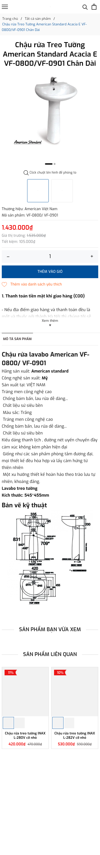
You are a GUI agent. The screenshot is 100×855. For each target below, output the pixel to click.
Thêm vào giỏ (50, 271)
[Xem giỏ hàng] (94, 7)
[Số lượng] (50, 256)
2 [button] (54, 164)
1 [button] (49, 164)
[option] (50, 110)
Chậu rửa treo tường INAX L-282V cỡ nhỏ (74, 735)
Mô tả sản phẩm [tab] (17, 339)
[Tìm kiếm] (85, 6)
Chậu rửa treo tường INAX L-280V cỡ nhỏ (25, 735)
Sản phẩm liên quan (50, 654)
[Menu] (5, 7)
